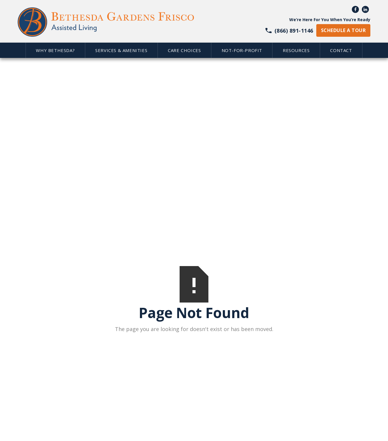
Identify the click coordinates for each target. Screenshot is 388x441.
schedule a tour (343, 30)
